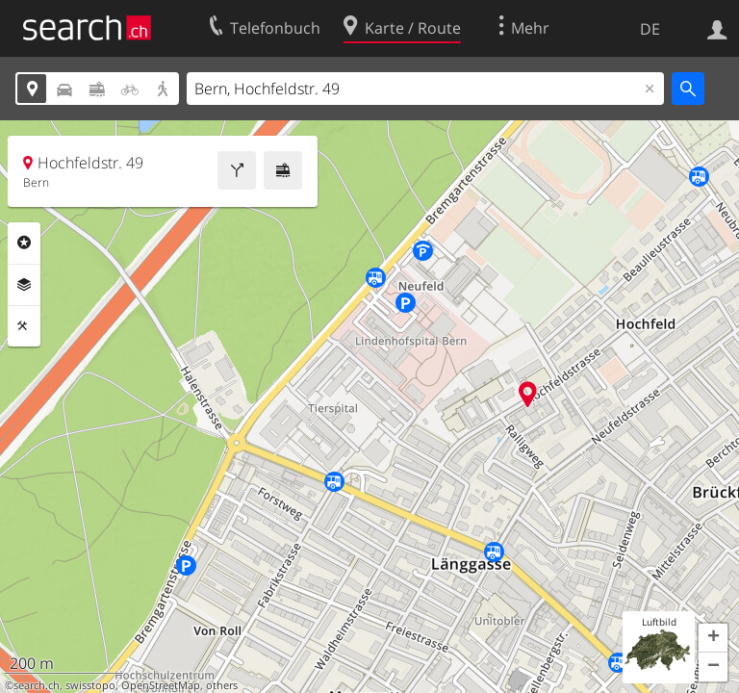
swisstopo (90, 685)
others (222, 685)
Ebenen (24, 285)
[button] (713, 638)
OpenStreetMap (160, 685)
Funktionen (24, 326)
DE (650, 28)
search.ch (36, 685)
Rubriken (24, 242)
